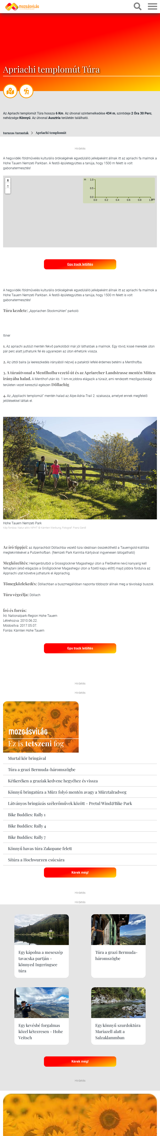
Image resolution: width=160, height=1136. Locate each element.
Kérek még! (80, 872)
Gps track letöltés (80, 264)
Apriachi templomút (51, 132)
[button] (7, 190)
